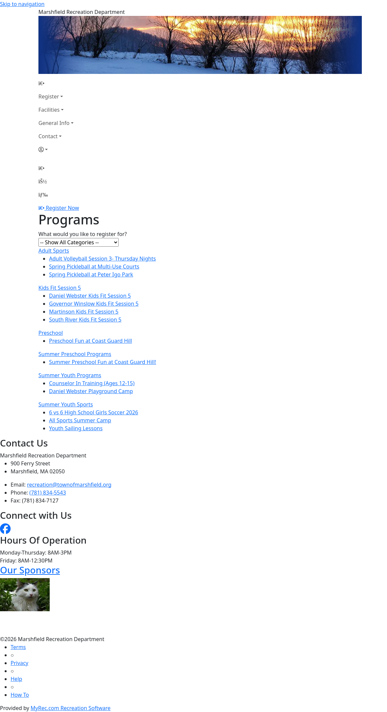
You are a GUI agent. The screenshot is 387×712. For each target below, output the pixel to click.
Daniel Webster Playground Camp (91, 391)
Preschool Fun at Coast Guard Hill (90, 340)
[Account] (56, 149)
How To (20, 694)
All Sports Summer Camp (80, 420)
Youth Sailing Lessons (76, 428)
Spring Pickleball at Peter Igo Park (91, 274)
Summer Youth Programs (69, 375)
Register (48, 96)
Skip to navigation (22, 4)
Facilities (49, 109)
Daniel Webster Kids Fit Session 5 (90, 295)
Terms (18, 647)
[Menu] (43, 194)
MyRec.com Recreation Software (70, 708)
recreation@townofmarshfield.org (69, 484)
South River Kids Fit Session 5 (85, 319)
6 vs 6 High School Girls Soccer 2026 (93, 412)
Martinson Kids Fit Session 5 (84, 311)
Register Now (62, 207)
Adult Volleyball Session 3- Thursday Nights (102, 258)
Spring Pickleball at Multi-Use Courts (94, 266)
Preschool (50, 332)
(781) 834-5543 (47, 492)
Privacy (19, 663)
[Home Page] (56, 83)
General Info (54, 123)
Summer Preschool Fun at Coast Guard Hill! (102, 362)
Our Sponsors (30, 570)
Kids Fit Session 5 (59, 287)
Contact (48, 136)
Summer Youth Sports (65, 404)
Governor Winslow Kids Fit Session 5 (93, 303)
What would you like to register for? (82, 234)
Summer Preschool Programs (74, 354)
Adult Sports (53, 250)
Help (16, 678)
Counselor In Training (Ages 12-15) (92, 383)
